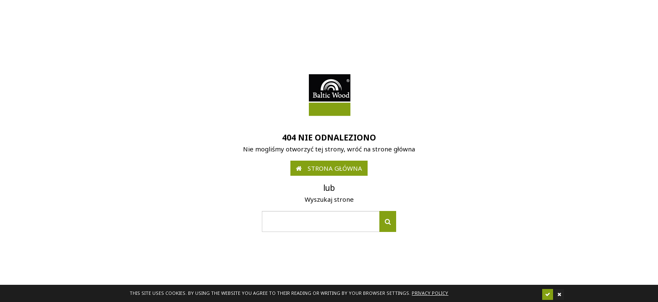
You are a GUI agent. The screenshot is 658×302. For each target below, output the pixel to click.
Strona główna (329, 168)
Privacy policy (430, 293)
